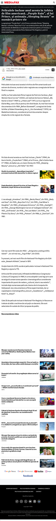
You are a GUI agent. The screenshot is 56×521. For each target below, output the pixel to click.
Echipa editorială (11, 488)
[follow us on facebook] (28, 476)
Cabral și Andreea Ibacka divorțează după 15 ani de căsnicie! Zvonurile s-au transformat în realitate (19, 412)
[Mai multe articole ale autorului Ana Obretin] (3, 70)
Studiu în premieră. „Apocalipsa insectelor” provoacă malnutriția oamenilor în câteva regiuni (19, 172)
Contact (38, 491)
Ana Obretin (10, 70)
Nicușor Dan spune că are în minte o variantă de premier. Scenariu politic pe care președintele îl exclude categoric (19, 437)
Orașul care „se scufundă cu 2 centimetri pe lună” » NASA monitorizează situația (20, 386)
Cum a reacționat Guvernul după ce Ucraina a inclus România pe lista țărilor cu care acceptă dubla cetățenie (18, 400)
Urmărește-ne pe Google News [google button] (41, 77)
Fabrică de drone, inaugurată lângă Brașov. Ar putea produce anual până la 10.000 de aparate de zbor (19, 461)
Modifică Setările (28, 496)
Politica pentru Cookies (27, 488)
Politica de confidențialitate (24, 491)
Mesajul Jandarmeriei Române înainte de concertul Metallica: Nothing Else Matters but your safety (18, 351)
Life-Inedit (13, 7)
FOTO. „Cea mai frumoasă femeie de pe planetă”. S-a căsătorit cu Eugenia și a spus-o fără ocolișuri (19, 424)
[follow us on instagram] (48, 471)
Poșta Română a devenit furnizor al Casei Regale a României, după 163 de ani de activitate (19, 186)
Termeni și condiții (44, 488)
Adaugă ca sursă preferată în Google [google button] (13, 78)
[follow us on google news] (10, 471)
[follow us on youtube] (38, 471)
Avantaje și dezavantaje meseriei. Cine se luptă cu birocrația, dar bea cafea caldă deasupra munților (19, 363)
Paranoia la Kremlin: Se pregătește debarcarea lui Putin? (19, 374)
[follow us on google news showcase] (25, 471)
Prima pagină (5, 7)
